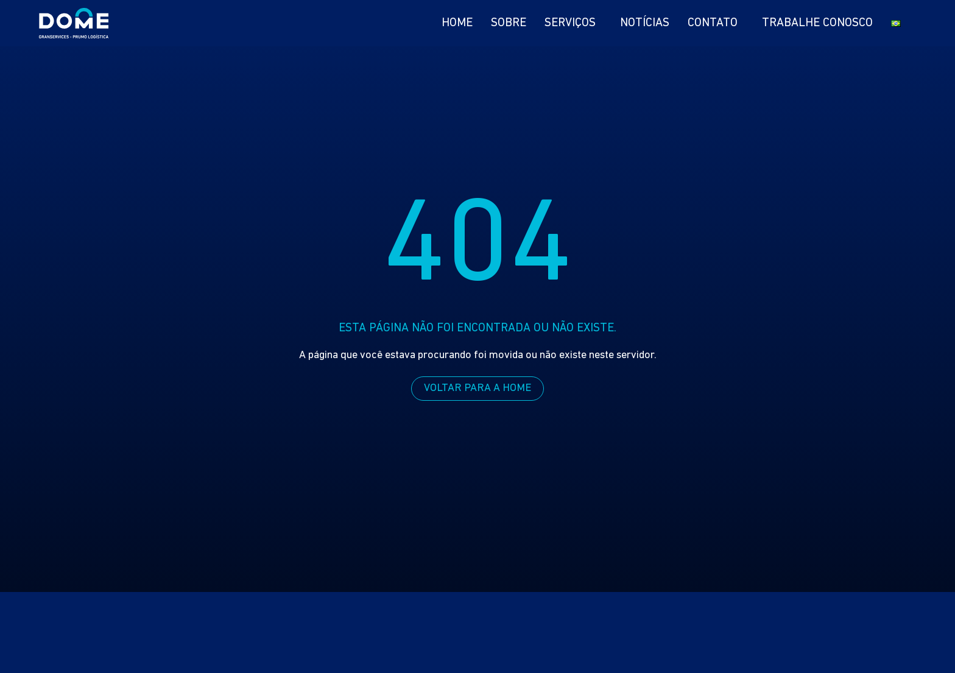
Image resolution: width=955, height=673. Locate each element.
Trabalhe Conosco (817, 23)
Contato (716, 23)
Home (457, 23)
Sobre (508, 23)
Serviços (573, 23)
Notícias (644, 23)
